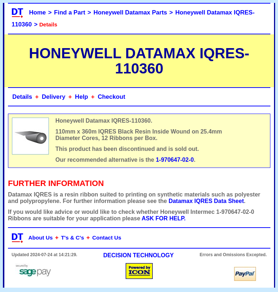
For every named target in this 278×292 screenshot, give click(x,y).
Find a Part (69, 12)
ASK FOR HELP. (164, 218)
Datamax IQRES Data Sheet (206, 201)
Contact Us (106, 237)
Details (22, 96)
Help (81, 96)
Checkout (111, 96)
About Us (40, 237)
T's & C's (72, 237)
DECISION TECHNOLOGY (138, 255)
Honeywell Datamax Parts (130, 12)
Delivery (53, 96)
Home (37, 12)
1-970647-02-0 (175, 160)
